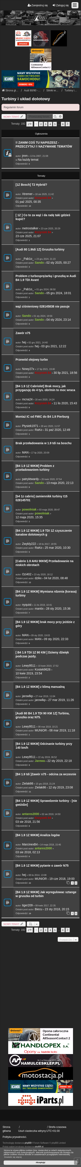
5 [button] (55, 124)
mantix (39, 608)
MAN (25, 452)
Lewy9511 (29, 665)
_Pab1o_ (28, 258)
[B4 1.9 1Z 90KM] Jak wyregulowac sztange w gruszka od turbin (46, 894)
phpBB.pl (39, 1147)
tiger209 (27, 905)
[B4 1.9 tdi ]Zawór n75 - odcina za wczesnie (46, 774)
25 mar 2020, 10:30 (57, 547)
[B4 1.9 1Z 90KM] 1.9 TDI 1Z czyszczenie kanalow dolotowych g (44, 532)
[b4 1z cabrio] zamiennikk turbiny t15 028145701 (41, 498)
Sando (39, 262)
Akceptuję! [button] (40, 1162)
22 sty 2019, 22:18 (59, 761)
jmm (25, 155)
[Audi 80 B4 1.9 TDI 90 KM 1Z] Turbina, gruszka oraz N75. (43, 715)
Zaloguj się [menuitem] (60, 5)
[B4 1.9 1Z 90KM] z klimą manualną (40, 686)
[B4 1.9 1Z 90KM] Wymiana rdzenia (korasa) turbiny (46, 593)
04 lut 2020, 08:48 (56, 578)
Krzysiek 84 (43, 198)
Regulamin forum (13, 107)
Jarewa (40, 761)
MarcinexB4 (30, 844)
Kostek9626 (42, 669)
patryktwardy (30, 479)
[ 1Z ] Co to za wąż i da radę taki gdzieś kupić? (43, 217)
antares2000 (30, 814)
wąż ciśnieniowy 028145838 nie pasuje (43, 306)
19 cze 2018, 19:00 (62, 878)
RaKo (38, 429)
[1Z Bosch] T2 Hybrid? (31, 184)
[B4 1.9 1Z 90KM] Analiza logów (38, 835)
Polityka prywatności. (15, 1136)
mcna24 (27, 399)
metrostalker (30, 228)
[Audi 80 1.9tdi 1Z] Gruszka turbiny (40, 249)
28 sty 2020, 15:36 (58, 608)
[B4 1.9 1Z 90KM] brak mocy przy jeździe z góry (45, 624)
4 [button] (50, 124)
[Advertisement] (40, 985)
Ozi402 (26, 574)
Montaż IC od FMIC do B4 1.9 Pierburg (42, 416)
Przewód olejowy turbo (32, 359)
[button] (29, 124)
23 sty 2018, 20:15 (57, 909)
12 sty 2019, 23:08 (61, 787)
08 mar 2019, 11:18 (62, 730)
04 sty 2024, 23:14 (58, 319)
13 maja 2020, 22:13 (59, 483)
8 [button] (63, 124)
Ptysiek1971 (30, 426)
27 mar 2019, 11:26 (61, 700)
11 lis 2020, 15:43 (65, 403)
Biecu (38, 909)
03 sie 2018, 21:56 (28, 821)
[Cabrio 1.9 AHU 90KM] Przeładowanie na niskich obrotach (44, 563)
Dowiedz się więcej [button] (13, 1157)
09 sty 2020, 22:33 (56, 639)
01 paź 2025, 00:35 (28, 201)
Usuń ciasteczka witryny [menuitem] (32, 1130)
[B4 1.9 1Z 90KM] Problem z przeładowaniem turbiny (35, 467)
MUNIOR (41, 730)
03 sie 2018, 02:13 (28, 852)
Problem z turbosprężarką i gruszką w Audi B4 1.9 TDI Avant (46, 278)
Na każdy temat (28, 159)
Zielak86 (27, 783)
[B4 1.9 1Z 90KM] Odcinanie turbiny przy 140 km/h (44, 745)
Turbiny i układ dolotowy (26, 99)
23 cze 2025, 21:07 (28, 236)
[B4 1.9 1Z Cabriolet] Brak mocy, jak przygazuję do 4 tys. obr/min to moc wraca (45, 388)
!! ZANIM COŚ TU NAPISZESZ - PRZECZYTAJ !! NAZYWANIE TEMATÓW (44, 144)
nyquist (26, 604)
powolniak (29, 509)
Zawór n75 (23, 333)
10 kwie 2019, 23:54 (29, 673)
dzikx (38, 578)
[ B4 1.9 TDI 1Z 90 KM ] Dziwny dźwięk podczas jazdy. (42, 654)
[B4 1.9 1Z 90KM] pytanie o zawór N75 (42, 865)
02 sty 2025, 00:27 (58, 262)
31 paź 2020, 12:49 (57, 429)
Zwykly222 (29, 543)
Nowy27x (28, 369)
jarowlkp (27, 696)
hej (24, 342)
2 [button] (40, 124)
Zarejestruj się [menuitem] (38, 5)
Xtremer (27, 194)
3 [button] (45, 124)
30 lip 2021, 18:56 (65, 372)
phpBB (28, 1143)
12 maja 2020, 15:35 (29, 517)
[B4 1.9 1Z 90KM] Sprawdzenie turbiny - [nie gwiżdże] (46, 802)
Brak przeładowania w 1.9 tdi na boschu (43, 443)
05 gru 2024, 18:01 (58, 293)
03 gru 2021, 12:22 (53, 346)
